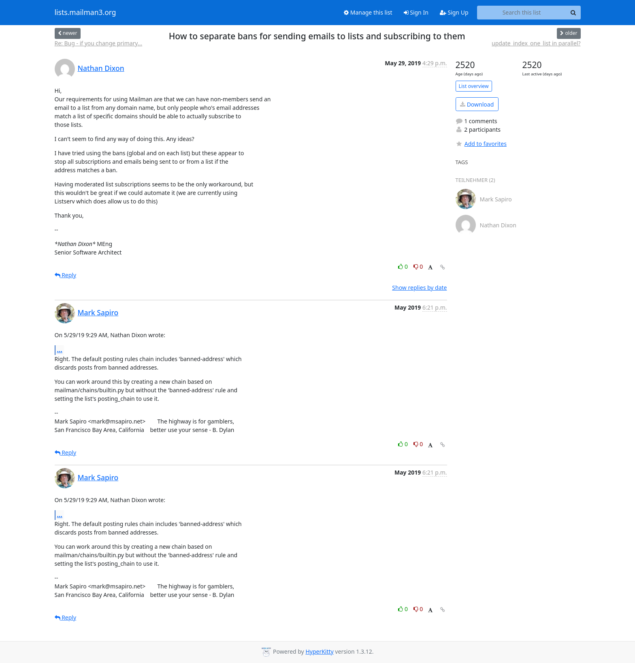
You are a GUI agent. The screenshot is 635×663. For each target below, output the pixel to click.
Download (477, 104)
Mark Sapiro (98, 312)
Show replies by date (419, 287)
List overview (474, 86)
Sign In (416, 12)
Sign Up (454, 12)
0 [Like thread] (403, 266)
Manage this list (368, 12)
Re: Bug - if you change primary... (99, 43)
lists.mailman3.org (85, 12)
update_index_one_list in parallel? (536, 43)
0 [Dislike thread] (418, 266)
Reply (66, 275)
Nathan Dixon (101, 68)
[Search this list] (522, 12)
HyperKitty (319, 651)
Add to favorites (481, 144)
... (60, 349)
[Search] (573, 12)
